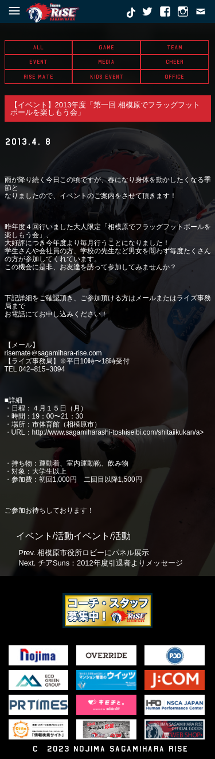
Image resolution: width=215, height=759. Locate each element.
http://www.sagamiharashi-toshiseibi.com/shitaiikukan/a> (118, 432)
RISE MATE (38, 76)
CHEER (174, 62)
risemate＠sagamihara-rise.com (53, 353)
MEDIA (106, 62)
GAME (106, 47)
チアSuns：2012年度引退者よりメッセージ (110, 563)
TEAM (174, 47)
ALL (38, 47)
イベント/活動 (44, 536)
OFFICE (174, 76)
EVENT (38, 62)
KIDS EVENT (106, 76)
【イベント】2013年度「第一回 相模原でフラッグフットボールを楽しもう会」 (105, 108)
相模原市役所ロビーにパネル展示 (93, 552)
